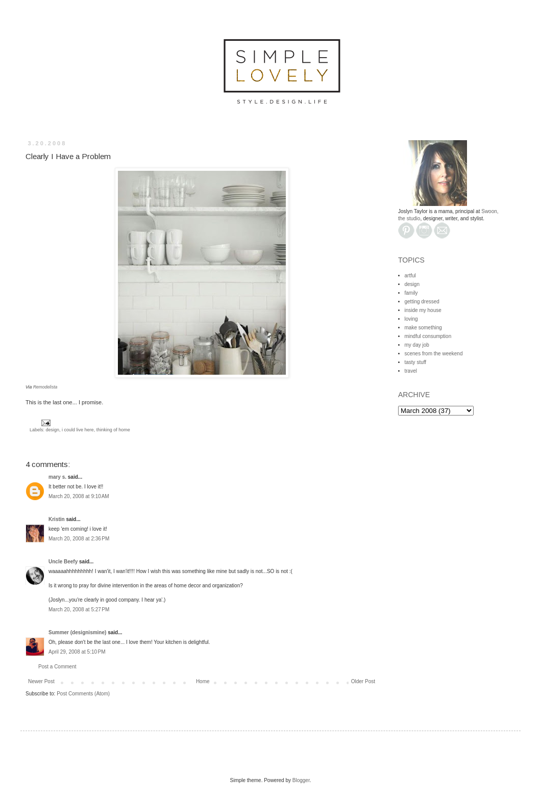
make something (423, 327)
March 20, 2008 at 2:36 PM (78, 538)
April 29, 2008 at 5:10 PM (76, 652)
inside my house (423, 310)
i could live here (78, 429)
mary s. (57, 477)
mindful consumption (428, 336)
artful (410, 275)
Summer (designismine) (77, 632)
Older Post (363, 681)
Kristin (56, 519)
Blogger (301, 780)
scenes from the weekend (434, 353)
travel (411, 371)
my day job (417, 345)
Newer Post (41, 681)
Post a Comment (57, 666)
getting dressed (422, 301)
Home (203, 681)
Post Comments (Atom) (83, 693)
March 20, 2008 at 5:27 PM (78, 609)
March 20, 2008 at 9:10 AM (78, 496)
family (411, 293)
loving (411, 319)
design (53, 429)
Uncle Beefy (63, 561)
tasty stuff (416, 362)
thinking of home (113, 429)
